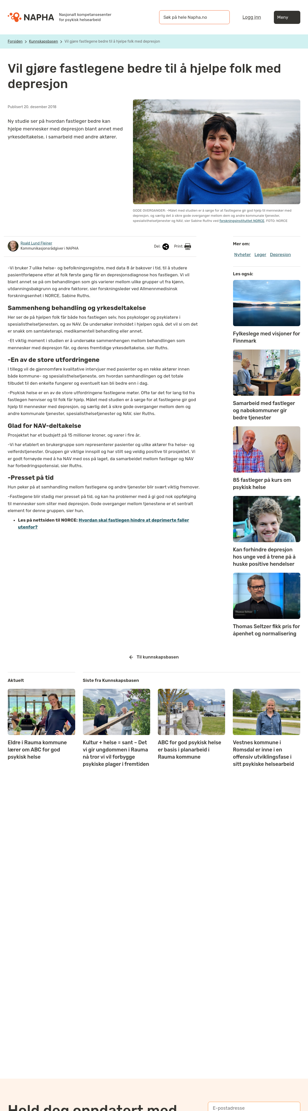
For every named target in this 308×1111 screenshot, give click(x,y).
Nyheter (242, 254)
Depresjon (280, 254)
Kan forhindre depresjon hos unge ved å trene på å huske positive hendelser (264, 557)
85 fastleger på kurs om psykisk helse (262, 483)
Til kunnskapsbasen (154, 657)
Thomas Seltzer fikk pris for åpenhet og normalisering (266, 630)
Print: (182, 246)
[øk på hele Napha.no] (189, 17)
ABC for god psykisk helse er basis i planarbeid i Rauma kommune (189, 749)
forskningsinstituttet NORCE (241, 221)
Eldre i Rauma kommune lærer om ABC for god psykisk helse (37, 749)
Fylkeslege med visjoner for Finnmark (266, 337)
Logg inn (252, 17)
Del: (162, 246)
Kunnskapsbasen (43, 41)
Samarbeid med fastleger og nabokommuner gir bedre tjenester (264, 410)
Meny (287, 17)
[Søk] (220, 17)
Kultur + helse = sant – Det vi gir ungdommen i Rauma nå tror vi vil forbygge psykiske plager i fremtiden (116, 753)
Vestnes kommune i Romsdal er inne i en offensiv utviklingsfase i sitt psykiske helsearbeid (263, 753)
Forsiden (15, 41)
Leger (260, 254)
